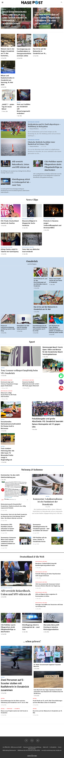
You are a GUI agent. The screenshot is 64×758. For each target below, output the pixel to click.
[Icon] (10, 210)
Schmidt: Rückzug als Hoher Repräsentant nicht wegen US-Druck (48, 575)
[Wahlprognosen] (61, 369)
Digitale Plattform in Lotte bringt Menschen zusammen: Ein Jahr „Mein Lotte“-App (47, 19)
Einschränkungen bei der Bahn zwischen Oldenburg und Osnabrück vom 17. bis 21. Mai (40, 328)
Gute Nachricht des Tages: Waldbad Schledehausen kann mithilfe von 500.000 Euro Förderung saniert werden (56, 329)
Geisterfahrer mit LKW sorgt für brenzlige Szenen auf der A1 (23, 327)
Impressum (26, 747)
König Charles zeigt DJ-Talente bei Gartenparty (9, 250)
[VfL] (61, 381)
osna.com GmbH (17, 747)
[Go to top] (32, 756)
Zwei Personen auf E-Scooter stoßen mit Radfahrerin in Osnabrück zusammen (15, 685)
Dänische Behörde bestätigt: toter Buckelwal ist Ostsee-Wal (41, 143)
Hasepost (6, 26)
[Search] (61, 2)
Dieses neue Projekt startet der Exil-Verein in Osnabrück (55, 280)
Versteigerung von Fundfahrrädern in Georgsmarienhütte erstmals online (24, 52)
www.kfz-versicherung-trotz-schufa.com (51, 750)
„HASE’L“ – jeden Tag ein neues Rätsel (8, 106)
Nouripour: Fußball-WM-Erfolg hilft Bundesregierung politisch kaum (45, 565)
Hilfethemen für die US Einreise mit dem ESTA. (29, 750)
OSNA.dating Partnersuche (9, 750)
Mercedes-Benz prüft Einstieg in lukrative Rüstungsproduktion (51, 627)
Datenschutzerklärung (35, 747)
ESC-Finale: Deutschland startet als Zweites (10, 222)
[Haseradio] (61, 388)
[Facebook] (26, 740)
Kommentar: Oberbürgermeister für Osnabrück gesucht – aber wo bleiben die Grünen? (41, 528)
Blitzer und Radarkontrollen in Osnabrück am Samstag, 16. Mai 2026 (7, 80)
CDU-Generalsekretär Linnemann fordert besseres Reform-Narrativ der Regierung (47, 585)
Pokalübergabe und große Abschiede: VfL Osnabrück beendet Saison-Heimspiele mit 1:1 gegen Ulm (47, 423)
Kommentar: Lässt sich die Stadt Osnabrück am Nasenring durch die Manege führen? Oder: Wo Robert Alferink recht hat (14, 516)
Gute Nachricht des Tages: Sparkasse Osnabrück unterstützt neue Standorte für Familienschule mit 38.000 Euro (48, 692)
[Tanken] (61, 375)
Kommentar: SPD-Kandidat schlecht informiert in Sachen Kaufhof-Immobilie (7, 528)
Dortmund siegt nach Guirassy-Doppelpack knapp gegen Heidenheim (9, 384)
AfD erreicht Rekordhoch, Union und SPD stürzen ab (20, 164)
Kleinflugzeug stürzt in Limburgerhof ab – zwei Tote (21, 182)
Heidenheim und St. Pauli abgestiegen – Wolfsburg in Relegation (44, 125)
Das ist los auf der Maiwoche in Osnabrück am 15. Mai (47, 712)
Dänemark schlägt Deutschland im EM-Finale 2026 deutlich (8, 395)
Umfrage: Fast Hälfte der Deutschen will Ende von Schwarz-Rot (49, 606)
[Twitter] (32, 740)
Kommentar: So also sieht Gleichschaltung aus (10, 476)
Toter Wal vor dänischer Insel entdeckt (31, 250)
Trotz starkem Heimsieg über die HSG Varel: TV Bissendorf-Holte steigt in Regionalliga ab (7, 454)
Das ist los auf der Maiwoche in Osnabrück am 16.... (40, 51)
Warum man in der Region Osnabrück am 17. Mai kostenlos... (7, 52)
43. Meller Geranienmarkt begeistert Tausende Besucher (47, 666)
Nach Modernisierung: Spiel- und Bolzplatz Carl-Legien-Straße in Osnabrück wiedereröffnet (14, 17)
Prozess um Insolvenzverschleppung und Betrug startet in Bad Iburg (8, 328)
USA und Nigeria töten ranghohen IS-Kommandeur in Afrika (46, 595)
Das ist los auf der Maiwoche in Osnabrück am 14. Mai (45, 308)
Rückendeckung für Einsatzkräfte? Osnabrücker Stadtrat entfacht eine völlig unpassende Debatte (13, 506)
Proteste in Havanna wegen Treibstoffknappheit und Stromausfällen (52, 224)
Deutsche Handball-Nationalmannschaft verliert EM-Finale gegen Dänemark (30, 384)
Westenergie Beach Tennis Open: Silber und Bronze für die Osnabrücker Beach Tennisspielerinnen (52, 351)
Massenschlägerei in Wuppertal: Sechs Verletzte (29, 223)
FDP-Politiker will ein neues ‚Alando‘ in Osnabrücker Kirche (40, 540)
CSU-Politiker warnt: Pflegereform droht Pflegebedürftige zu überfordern (53, 166)
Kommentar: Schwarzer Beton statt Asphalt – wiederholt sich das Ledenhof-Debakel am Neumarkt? (8, 542)
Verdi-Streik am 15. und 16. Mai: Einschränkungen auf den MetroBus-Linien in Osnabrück (40, 282)
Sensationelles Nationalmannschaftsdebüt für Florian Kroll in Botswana (11, 425)
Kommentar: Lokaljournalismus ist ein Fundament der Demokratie (47, 502)
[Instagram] (37, 740)
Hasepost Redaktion (34, 128)
